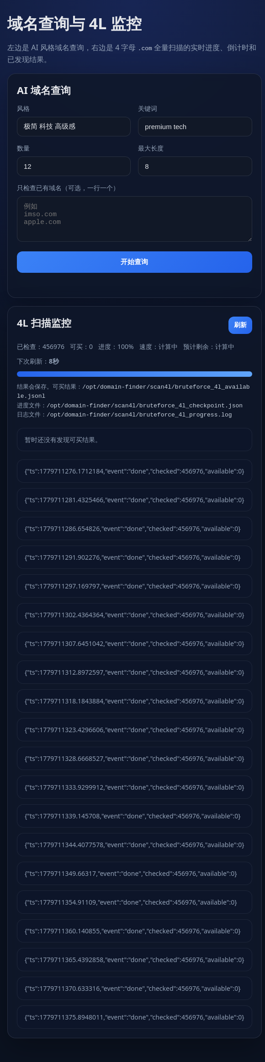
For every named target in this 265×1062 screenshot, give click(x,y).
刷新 (240, 324)
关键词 (147, 108)
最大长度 (151, 148)
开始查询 (134, 262)
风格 (23, 108)
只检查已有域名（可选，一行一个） (68, 187)
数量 (23, 148)
